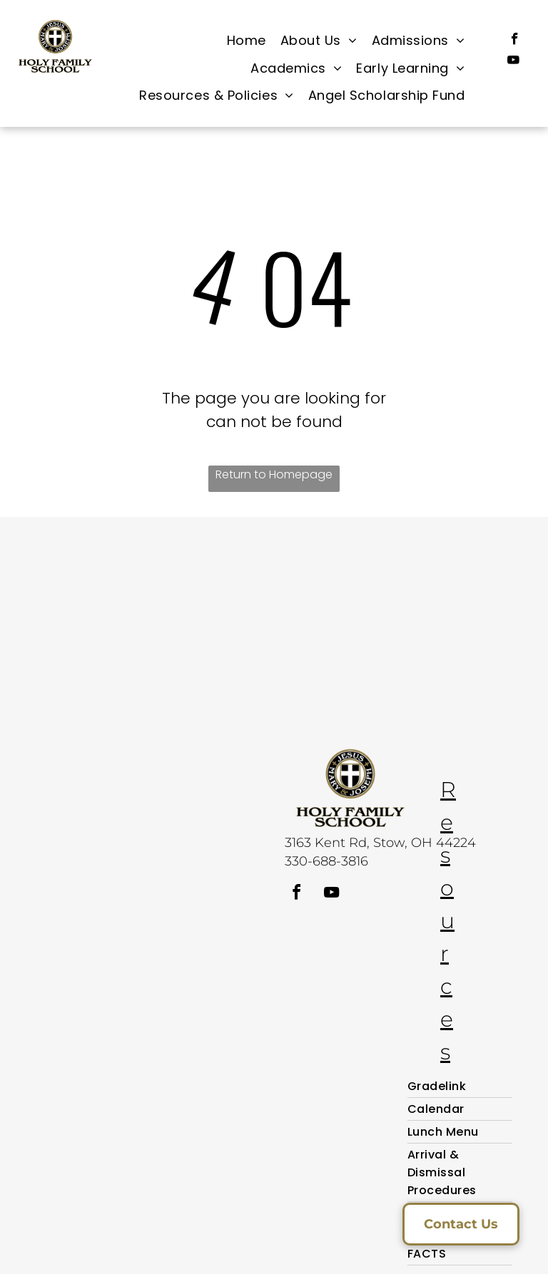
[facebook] (515, 40)
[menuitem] (246, 40)
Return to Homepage (274, 474)
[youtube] (513, 62)
